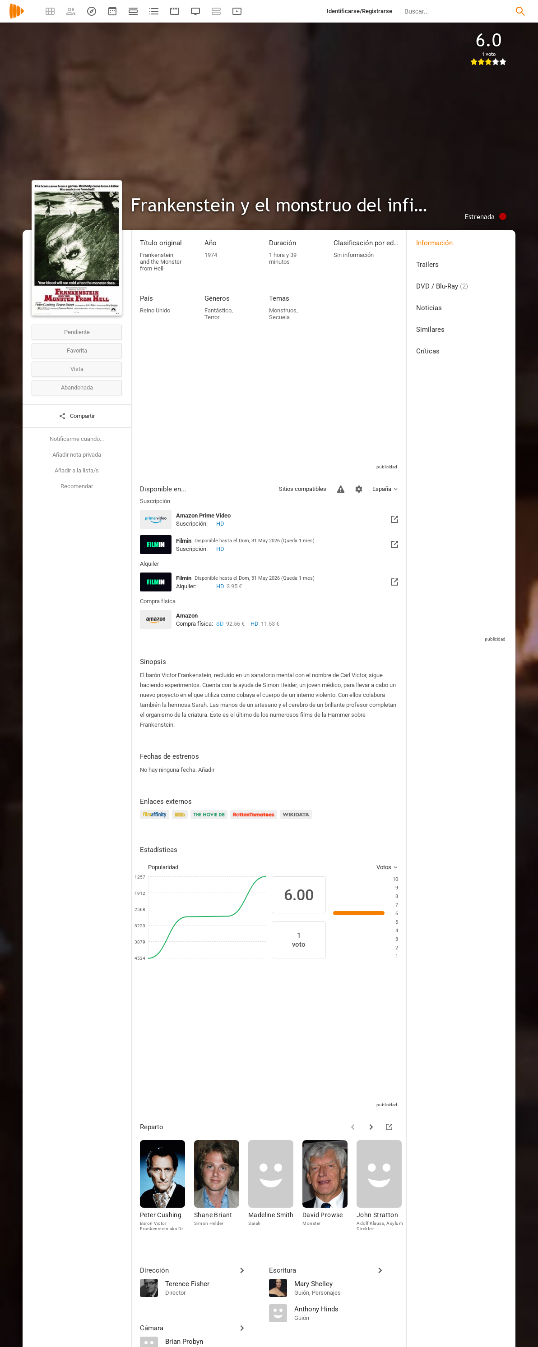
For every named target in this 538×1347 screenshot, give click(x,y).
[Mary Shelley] (346, 1283)
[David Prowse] (329, 1187)
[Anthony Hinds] (346, 1308)
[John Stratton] (384, 1187)
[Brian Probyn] (212, 1341)
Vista (76, 369)
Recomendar (76, 486)
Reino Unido (155, 310)
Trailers (427, 265)
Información (434, 243)
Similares (430, 329)
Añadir (206, 769)
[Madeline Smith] (275, 1187)
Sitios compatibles (302, 489)
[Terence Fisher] (212, 1283)
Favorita (77, 350)
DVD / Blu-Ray (442, 286)
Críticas (428, 351)
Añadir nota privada (76, 454)
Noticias (429, 308)
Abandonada (77, 387)
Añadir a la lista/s (77, 470)
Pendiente (77, 332)
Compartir (77, 416)
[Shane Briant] (221, 1187)
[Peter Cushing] (167, 1187)
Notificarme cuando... (77, 438)
